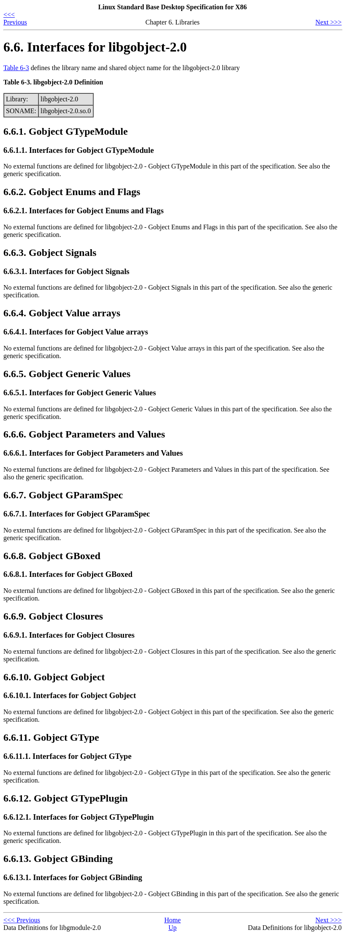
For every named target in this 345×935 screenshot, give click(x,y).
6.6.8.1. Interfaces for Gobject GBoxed (67, 574)
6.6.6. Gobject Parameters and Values (84, 434)
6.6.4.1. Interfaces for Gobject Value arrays (75, 331)
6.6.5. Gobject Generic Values (66, 373)
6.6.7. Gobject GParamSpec (63, 494)
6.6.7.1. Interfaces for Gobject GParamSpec (76, 513)
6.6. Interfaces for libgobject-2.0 (95, 46)
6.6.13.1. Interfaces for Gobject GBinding (72, 877)
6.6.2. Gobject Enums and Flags (71, 191)
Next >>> (328, 22)
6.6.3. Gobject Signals (50, 252)
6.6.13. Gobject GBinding (58, 858)
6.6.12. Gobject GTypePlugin (65, 798)
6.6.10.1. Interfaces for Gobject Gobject (69, 695)
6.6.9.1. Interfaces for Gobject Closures (69, 635)
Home (172, 920)
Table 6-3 (16, 67)
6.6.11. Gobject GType (51, 737)
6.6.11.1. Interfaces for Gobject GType (67, 756)
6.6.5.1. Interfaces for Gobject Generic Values (79, 392)
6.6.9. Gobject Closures (53, 616)
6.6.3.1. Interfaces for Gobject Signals (66, 271)
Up (172, 927)
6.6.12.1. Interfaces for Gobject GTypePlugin (78, 817)
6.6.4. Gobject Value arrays (61, 312)
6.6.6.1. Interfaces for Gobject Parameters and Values (93, 452)
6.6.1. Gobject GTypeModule (65, 131)
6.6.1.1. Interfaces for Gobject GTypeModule (78, 150)
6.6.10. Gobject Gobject (54, 676)
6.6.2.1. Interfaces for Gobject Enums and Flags (83, 210)
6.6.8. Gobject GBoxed (51, 555)
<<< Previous (15, 18)
